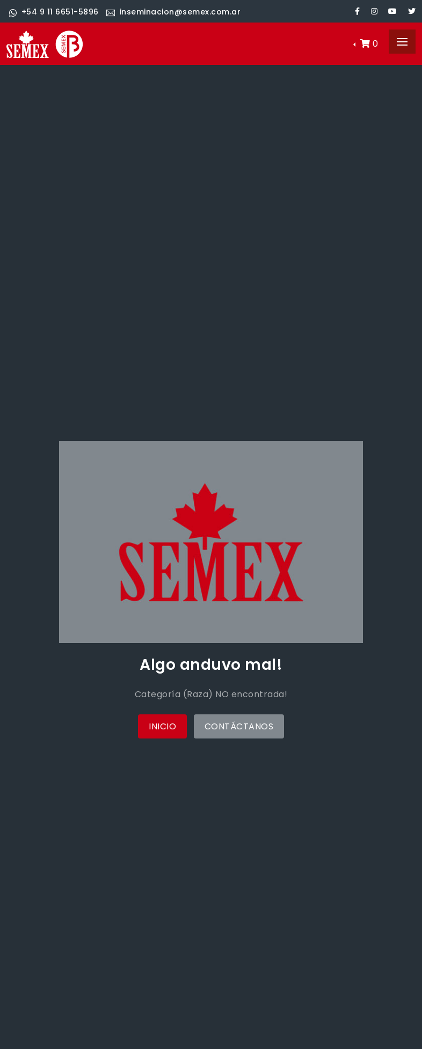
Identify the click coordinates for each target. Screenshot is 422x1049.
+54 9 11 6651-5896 (54, 11)
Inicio (162, 726)
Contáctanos (239, 726)
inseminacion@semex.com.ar (173, 11)
